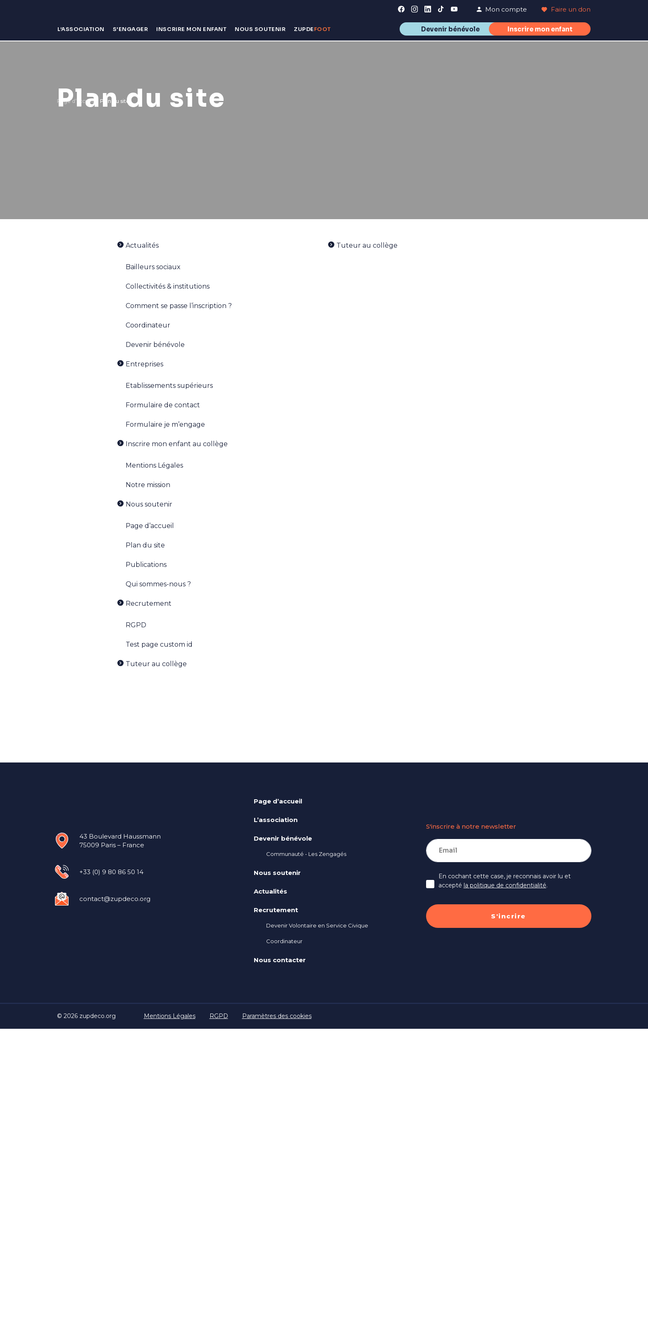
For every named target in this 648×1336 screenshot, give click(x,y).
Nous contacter (280, 960)
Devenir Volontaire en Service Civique (317, 925)
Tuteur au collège (156, 664)
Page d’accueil (75, 101)
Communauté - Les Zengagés (306, 854)
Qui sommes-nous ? (158, 584)
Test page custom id (159, 644)
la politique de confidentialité (505, 885)
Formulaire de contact (163, 405)
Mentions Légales (154, 465)
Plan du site (145, 545)
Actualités (142, 245)
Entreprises (144, 364)
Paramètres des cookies (277, 1016)
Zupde (312, 29)
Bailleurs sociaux (153, 267)
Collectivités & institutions (168, 286)
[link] (401, 9)
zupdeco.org (97, 1016)
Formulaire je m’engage (165, 424)
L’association (276, 820)
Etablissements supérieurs (169, 386)
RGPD (136, 625)
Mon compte (501, 9)
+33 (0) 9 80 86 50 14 (111, 872)
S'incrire (508, 916)
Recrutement (149, 603)
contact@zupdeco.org (114, 899)
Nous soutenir (149, 504)
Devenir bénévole (450, 29)
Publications (146, 565)
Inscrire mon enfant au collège (177, 444)
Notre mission (148, 485)
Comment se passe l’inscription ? (179, 306)
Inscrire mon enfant (539, 29)
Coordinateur (148, 325)
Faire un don (566, 9)
